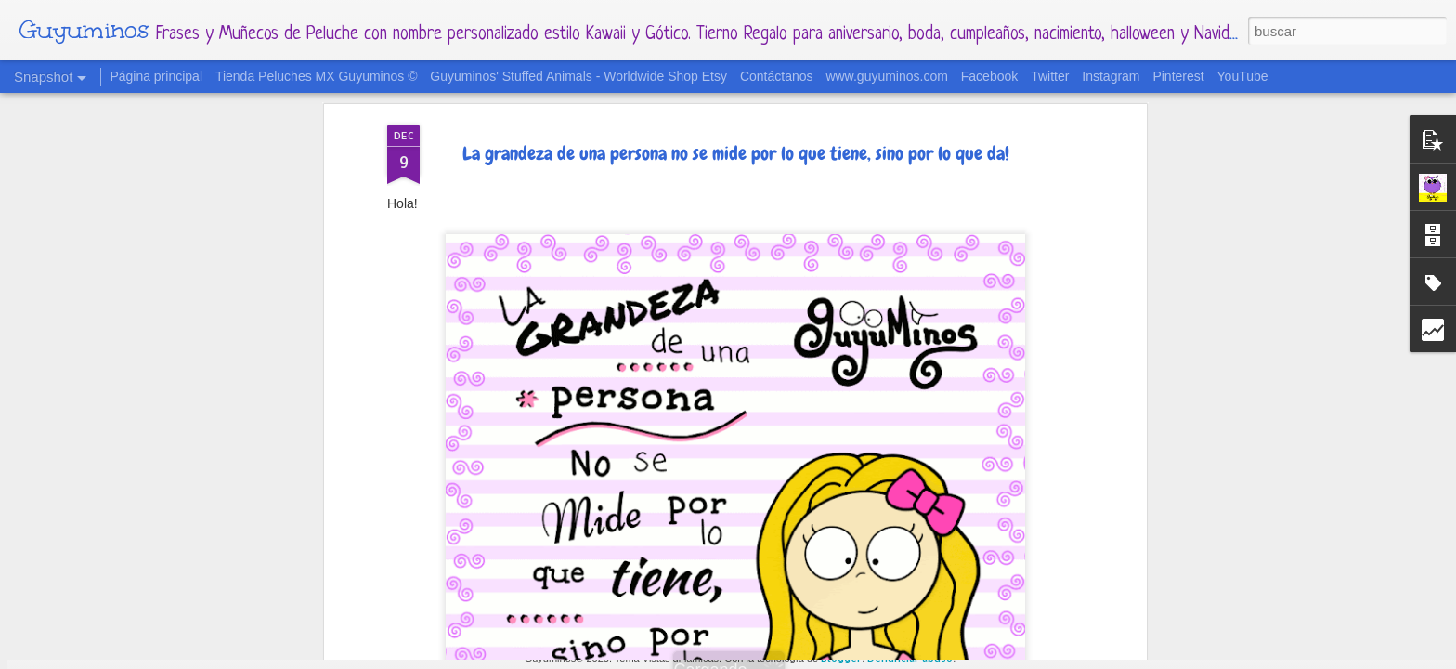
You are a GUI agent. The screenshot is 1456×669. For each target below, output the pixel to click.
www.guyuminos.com (887, 76)
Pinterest (1177, 76)
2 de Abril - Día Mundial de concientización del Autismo (847, 585)
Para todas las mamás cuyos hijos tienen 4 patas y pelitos (402, 577)
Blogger (841, 657)
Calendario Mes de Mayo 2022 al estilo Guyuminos (615, 573)
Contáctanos (776, 76)
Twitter (1050, 76)
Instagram (1110, 76)
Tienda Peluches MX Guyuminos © (316, 76)
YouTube (1242, 76)
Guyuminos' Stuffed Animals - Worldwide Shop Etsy (578, 76)
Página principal (156, 76)
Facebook (989, 76)
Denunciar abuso (910, 657)
